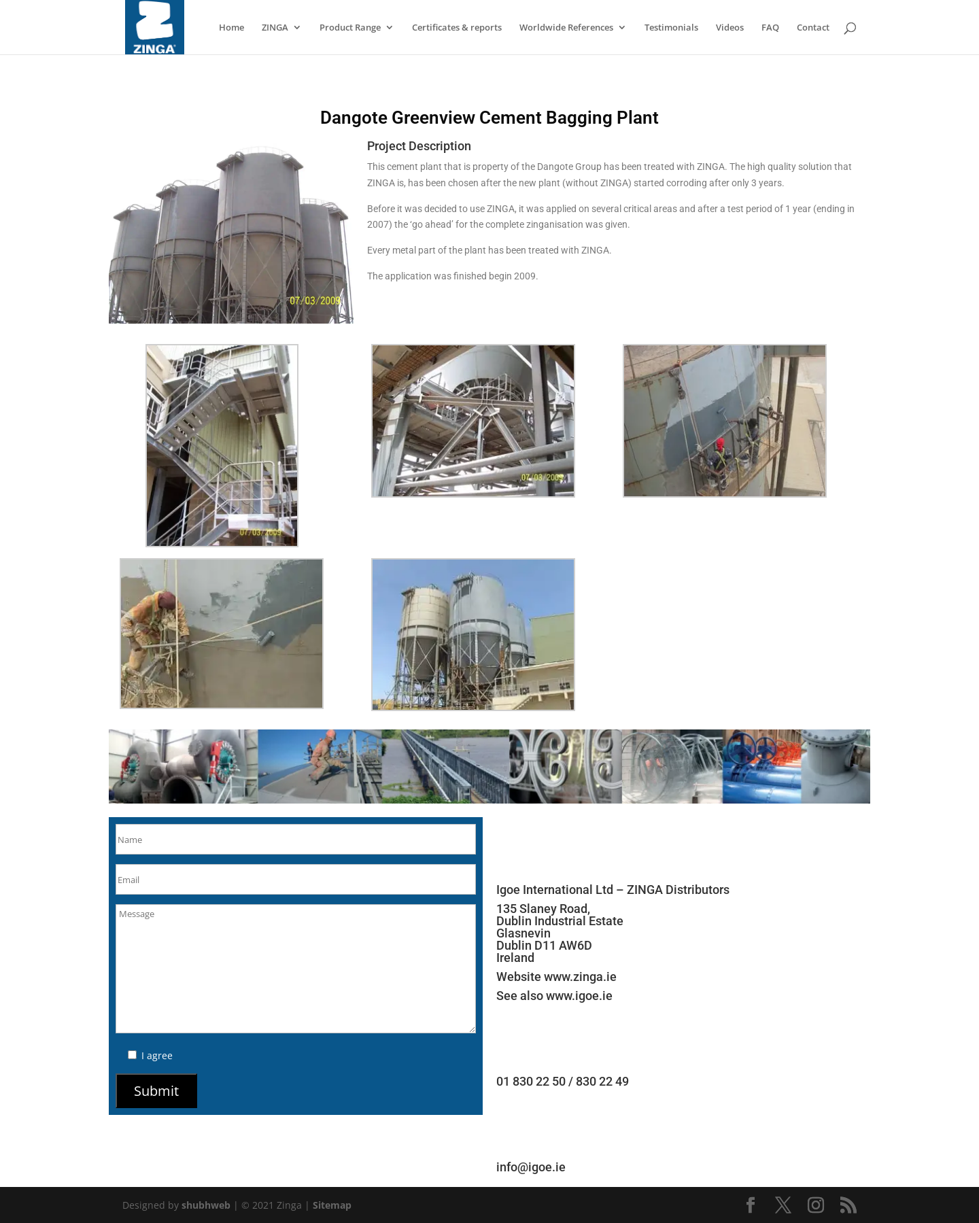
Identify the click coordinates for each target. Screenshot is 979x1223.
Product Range (350, 27)
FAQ (770, 27)
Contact (813, 27)
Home (231, 27)
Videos (730, 27)
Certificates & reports (457, 27)
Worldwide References (566, 27)
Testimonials (671, 27)
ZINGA (275, 27)
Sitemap (332, 1205)
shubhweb (206, 1205)
